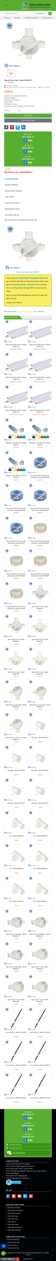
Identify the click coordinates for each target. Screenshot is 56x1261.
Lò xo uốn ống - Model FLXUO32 (16, 1098)
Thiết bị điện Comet (12, 1224)
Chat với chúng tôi (16, 1153)
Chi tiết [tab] (7, 169)
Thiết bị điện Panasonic (13, 1213)
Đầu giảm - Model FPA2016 (39, 803)
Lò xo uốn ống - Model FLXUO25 (40, 1098)
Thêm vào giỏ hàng (28, 120)
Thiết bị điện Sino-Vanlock (14, 1227)
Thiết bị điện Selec (12, 1219)
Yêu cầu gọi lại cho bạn (14, 1148)
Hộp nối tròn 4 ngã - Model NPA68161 (28, 272)
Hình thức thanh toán (12, 1239)
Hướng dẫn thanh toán (14, 1145)
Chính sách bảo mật (12, 1248)
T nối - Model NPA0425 (40, 868)
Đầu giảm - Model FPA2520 (16, 803)
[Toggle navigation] (7, 5)
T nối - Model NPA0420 (16, 901)
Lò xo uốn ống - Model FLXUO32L (16, 1032)
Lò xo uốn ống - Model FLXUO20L (16, 1065)
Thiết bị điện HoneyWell (13, 1230)
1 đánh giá (10, 82)
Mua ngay (27, 115)
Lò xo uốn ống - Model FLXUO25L (39, 1032)
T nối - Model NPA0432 (16, 868)
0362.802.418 (28, 159)
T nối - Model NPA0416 (40, 901)
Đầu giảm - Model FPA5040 (39, 737)
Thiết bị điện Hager (12, 1216)
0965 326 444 (23, 1175)
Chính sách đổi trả (12, 1245)
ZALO (3, 1246)
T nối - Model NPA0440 (40, 836)
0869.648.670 (28, 148)
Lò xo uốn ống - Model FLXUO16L (39, 1065)
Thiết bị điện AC (11, 1221)
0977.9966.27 (28, 137)
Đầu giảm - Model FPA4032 (16, 770)
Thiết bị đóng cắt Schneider (14, 1210)
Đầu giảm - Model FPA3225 (39, 770)
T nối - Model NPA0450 (16, 836)
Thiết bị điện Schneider (13, 1207)
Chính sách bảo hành (12, 1242)
